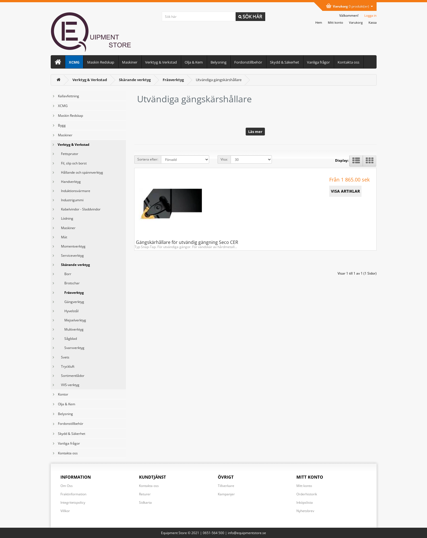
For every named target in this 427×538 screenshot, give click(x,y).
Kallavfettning (68, 96)
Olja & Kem (194, 62)
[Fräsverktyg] (173, 79)
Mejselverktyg (72, 320)
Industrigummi (71, 200)
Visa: (224, 159)
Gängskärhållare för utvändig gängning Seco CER (187, 242)
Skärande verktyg (74, 264)
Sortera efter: (147, 159)
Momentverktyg (72, 246)
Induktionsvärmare (74, 190)
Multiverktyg (71, 329)
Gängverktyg (71, 301)
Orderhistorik (306, 494)
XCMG (74, 62)
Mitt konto (304, 485)
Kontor (63, 394)
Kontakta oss (348, 62)
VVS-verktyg (68, 384)
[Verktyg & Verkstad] (89, 79)
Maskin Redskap (100, 62)
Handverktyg (69, 181)
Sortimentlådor (71, 375)
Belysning (218, 62)
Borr (64, 274)
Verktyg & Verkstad (161, 62)
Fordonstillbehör (248, 62)
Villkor (65, 510)
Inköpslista (304, 502)
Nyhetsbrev (305, 510)
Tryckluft (66, 366)
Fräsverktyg (71, 292)
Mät (62, 237)
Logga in (370, 15)
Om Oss (66, 485)
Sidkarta (145, 502)
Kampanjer (226, 494)
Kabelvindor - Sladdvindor (79, 209)
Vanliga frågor (318, 62)
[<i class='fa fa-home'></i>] (58, 79)
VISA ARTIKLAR (345, 191)
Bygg (62, 125)
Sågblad (67, 338)
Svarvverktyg (71, 347)
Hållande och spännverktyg (80, 172)
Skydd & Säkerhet (284, 62)
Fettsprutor (68, 153)
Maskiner (129, 62)
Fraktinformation (73, 494)
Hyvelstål (68, 311)
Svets (63, 357)
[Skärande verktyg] (135, 79)
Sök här (250, 16)
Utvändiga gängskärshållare (218, 79)
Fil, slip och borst (72, 163)
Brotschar (69, 283)
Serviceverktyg (71, 255)
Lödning (65, 218)
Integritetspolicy (72, 502)
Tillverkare (226, 485)
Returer (145, 494)
